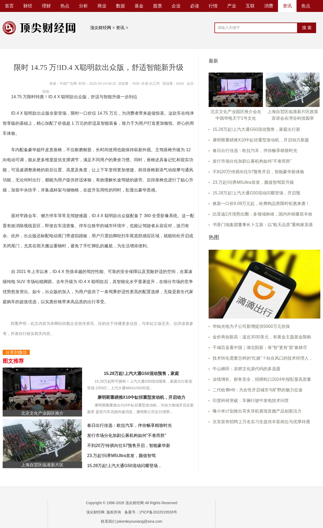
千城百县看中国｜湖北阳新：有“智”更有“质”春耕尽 (260, 347)
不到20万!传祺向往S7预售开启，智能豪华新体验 (258, 171)
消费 (268, 5)
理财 (46, 5)
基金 (138, 5)
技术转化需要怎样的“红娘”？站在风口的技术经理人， (263, 358)
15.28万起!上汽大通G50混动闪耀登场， (124, 465)
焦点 (305, 5)
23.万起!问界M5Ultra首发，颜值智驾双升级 (253, 182)
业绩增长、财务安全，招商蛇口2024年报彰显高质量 (262, 379)
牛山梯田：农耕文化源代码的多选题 (246, 368)
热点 (64, 5)
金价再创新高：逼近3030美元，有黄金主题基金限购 (262, 337)
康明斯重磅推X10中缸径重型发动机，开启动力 (141, 397)
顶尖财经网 (100, 27)
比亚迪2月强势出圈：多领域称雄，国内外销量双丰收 (262, 214)
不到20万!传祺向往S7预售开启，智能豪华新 (128, 445)
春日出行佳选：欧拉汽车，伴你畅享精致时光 (129, 425)
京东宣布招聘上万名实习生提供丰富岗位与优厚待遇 (261, 421)
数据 (120, 5)
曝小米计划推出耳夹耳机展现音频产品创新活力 (257, 411)
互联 (250, 5)
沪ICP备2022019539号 (158, 512)
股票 (157, 5)
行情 (213, 5)
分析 (83, 5)
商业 (101, 5)
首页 (9, 5)
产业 (231, 5)
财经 (27, 5)
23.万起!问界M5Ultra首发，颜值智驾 (121, 455)
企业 (176, 5)
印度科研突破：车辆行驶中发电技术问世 (251, 400)
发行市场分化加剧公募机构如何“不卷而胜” (126, 435)
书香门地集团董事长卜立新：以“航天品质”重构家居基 (263, 224)
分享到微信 (16, 352)
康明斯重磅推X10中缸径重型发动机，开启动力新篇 (261, 140)
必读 (194, 5)
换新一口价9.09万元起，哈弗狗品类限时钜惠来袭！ (261, 203)
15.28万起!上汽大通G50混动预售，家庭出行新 (256, 129)
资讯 (287, 5)
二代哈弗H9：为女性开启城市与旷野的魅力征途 (258, 390)
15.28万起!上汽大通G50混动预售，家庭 (141, 373)
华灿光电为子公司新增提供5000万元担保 (251, 326)
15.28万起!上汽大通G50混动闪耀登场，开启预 (256, 193)
